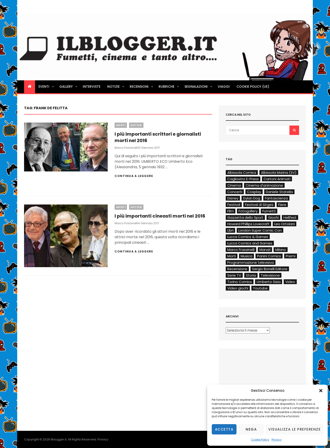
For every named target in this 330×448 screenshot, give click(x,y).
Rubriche (169, 86)
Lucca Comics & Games (247, 236)
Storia (251, 275)
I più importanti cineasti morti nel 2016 (160, 216)
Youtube (260, 288)
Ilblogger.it (58, 439)
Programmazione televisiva (250, 262)
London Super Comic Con (260, 230)
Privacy (277, 440)
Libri (230, 230)
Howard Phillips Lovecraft (248, 223)
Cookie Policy (260, 440)
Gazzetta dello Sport (245, 217)
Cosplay (254, 191)
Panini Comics (269, 256)
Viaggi (224, 86)
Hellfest (290, 217)
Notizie (116, 86)
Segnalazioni (198, 86)
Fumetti (269, 211)
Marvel (264, 249)
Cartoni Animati (277, 178)
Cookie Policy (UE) (252, 86)
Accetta (224, 429)
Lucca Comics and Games (249, 243)
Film (230, 211)
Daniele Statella (279, 191)
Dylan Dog (251, 198)
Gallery (68, 86)
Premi (290, 256)
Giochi (273, 217)
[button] (321, 390)
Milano (280, 249)
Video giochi (237, 288)
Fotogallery (248, 211)
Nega (251, 429)
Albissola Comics (241, 172)
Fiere (282, 204)
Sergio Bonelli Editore (269, 268)
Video (290, 281)
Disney (232, 198)
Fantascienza (276, 198)
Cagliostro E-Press (243, 178)
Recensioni (142, 86)
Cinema (234, 185)
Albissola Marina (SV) (279, 172)
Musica (246, 256)
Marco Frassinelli (126, 148)
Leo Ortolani (284, 223)
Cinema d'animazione (264, 185)
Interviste (91, 86)
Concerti (234, 191)
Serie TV (234, 275)
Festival (233, 204)
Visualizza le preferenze (294, 429)
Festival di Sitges (259, 204)
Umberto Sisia (268, 281)
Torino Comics (239, 281)
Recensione (237, 268)
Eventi (46, 86)
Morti (121, 125)
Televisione (270, 275)
